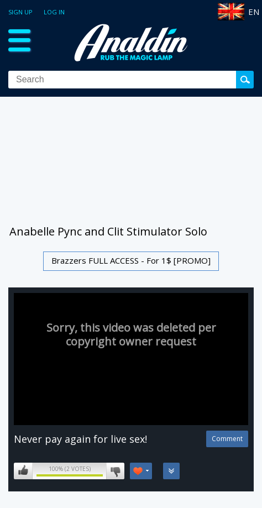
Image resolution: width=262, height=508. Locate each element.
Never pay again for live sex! (80, 439)
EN (253, 11)
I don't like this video (115, 471)
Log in (54, 12)
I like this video (23, 471)
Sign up (20, 12)
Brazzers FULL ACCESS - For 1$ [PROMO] (131, 260)
